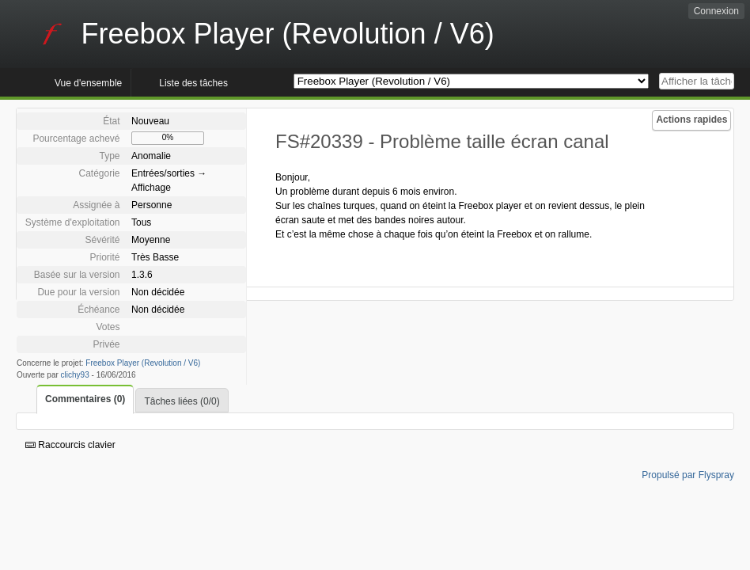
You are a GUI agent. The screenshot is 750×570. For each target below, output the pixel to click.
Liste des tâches (193, 83)
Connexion (716, 11)
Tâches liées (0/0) (181, 401)
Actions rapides (691, 119)
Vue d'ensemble (88, 83)
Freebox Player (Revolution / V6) (142, 363)
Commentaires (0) (85, 399)
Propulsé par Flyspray (688, 475)
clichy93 (75, 374)
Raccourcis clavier (70, 444)
